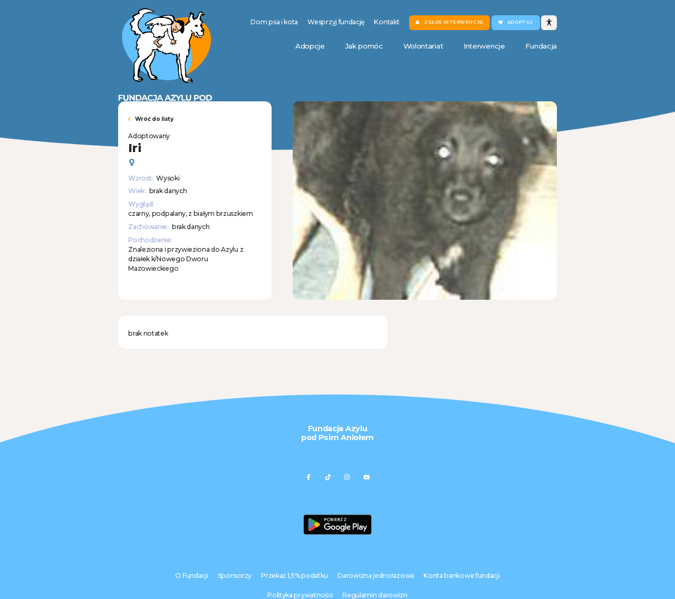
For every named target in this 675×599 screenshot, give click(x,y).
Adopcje (310, 46)
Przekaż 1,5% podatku (294, 575)
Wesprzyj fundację (335, 22)
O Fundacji (191, 575)
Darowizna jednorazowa (376, 575)
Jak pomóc (364, 46)
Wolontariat (423, 46)
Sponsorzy (235, 575)
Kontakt (386, 22)
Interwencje (484, 46)
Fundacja (541, 46)
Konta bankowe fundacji (461, 575)
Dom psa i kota (274, 22)
